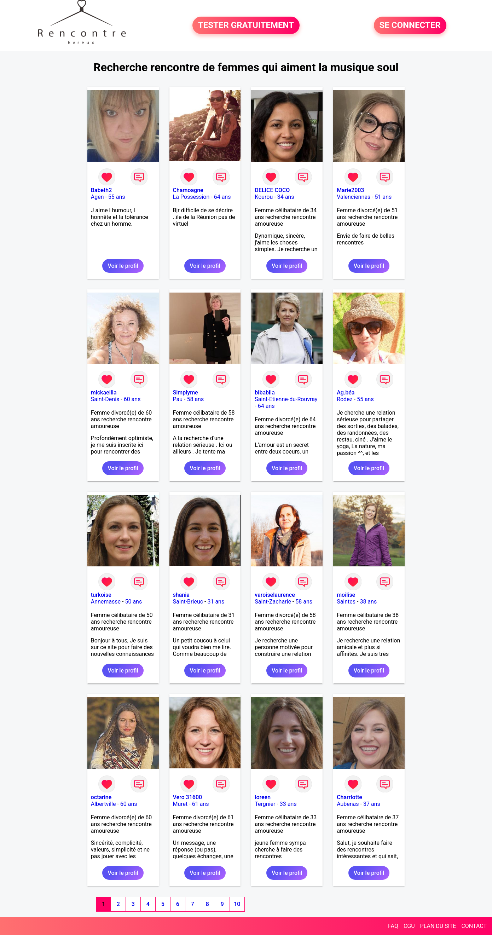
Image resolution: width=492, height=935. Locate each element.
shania (181, 594)
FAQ (393, 926)
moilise (346, 594)
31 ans (215, 601)
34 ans (285, 197)
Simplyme (185, 392)
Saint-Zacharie (273, 601)
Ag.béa (345, 392)
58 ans (195, 399)
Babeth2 (101, 190)
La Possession (191, 197)
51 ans (383, 197)
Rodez (344, 399)
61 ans (200, 804)
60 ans (132, 399)
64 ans (222, 197)
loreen (263, 797)
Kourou (264, 197)
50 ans (133, 601)
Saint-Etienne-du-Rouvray (286, 399)
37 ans (371, 804)
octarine (101, 797)
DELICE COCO (272, 190)
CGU (409, 926)
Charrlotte (349, 797)
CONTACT (474, 926)
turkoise (101, 594)
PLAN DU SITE (438, 926)
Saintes (346, 601)
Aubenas (348, 804)
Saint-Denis (105, 399)
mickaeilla (104, 392)
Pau (178, 399)
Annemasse (106, 601)
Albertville (103, 804)
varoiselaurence (275, 594)
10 (237, 904)
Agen (97, 197)
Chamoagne (188, 190)
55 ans (116, 197)
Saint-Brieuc (188, 601)
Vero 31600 (187, 797)
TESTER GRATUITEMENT (246, 25)
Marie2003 (350, 190)
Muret (180, 804)
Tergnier (265, 804)
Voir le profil (123, 265)
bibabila (264, 392)
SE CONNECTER (410, 25)
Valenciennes (353, 197)
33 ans (288, 804)
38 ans (368, 601)
